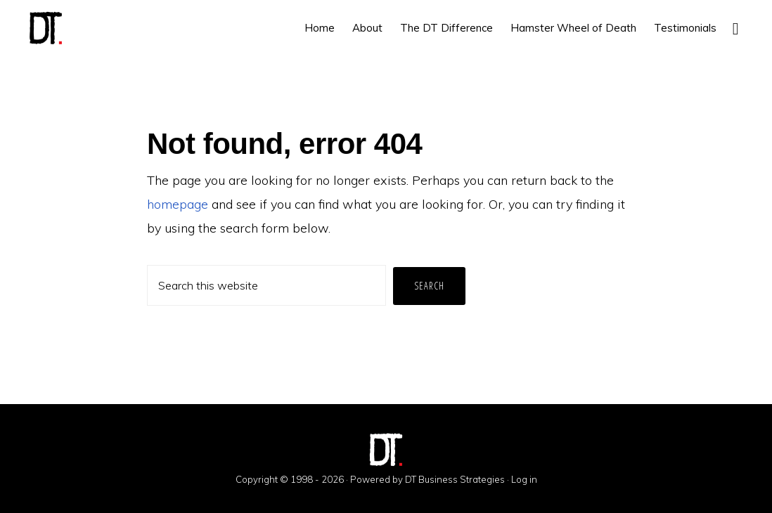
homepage (177, 204)
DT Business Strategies (455, 479)
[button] (735, 27)
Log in (524, 479)
